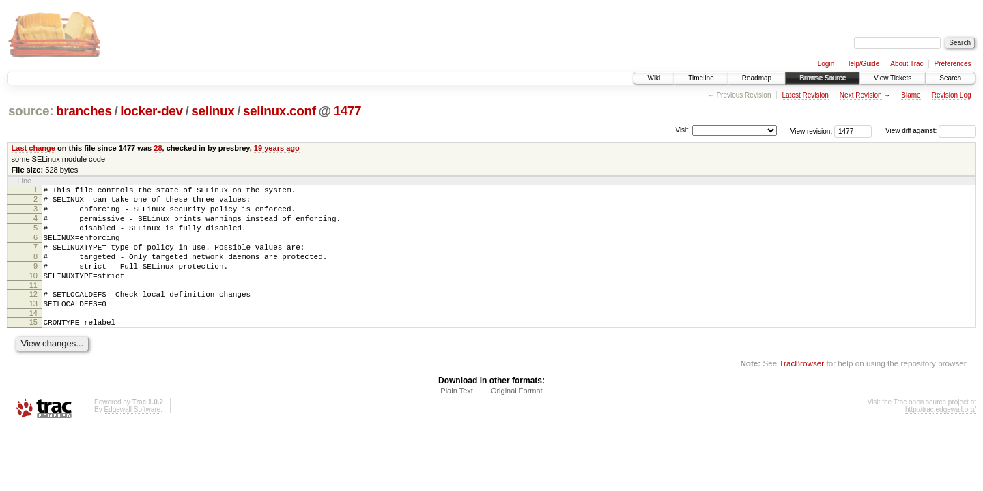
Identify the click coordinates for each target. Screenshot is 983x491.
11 (33, 305)
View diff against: (930, 130)
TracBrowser (801, 389)
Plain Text (456, 417)
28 (158, 148)
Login (826, 64)
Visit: (682, 130)
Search (950, 78)
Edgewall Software (132, 436)
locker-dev (151, 111)
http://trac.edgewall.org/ (940, 436)
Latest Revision (805, 95)
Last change (33, 148)
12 (33, 314)
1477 (347, 111)
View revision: (811, 130)
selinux (212, 111)
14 (33, 337)
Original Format (517, 417)
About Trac (906, 64)
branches (84, 111)
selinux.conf (279, 111)
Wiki (653, 78)
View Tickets (892, 78)
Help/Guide (862, 64)
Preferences (953, 64)
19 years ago (277, 148)
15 (33, 346)
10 (33, 294)
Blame (910, 95)
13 (33, 326)
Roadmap (756, 78)
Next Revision (861, 95)
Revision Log (951, 95)
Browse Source (822, 78)
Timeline (700, 78)
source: (30, 111)
